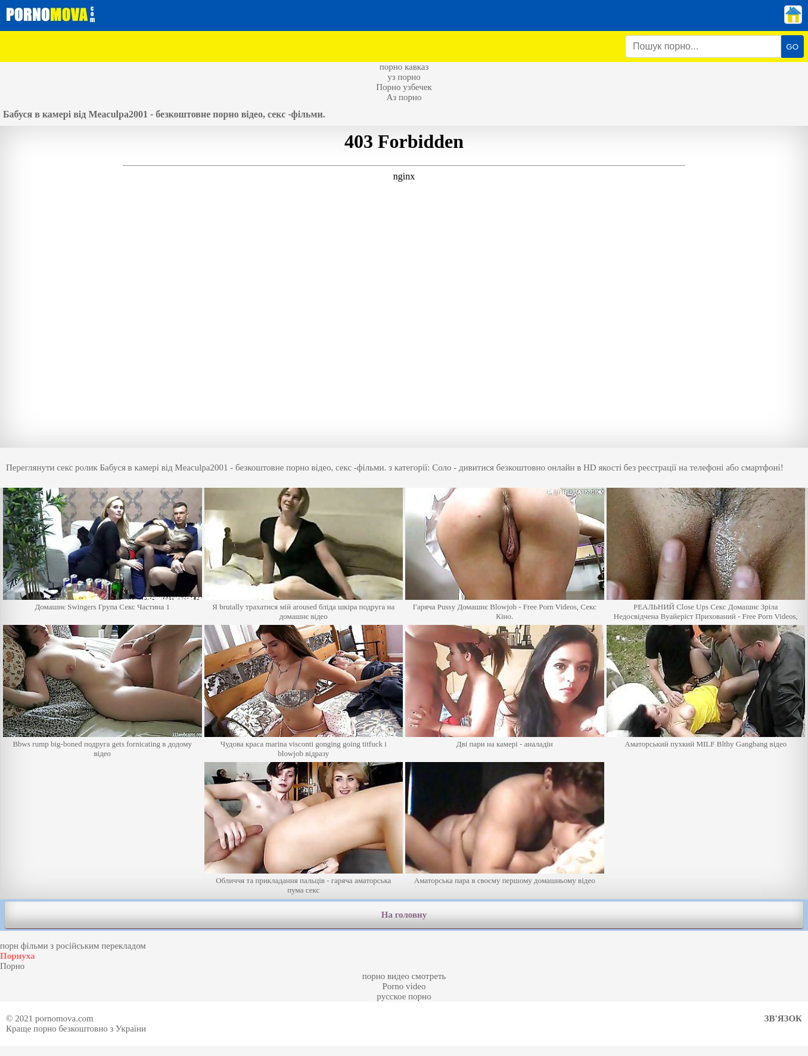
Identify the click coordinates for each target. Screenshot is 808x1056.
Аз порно (403, 97)
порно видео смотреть (404, 976)
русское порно (404, 996)
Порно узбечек (404, 87)
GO (792, 46)
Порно (12, 966)
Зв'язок (783, 1018)
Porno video (404, 986)
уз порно (404, 77)
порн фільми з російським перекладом (73, 945)
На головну (404, 914)
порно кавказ (404, 67)
